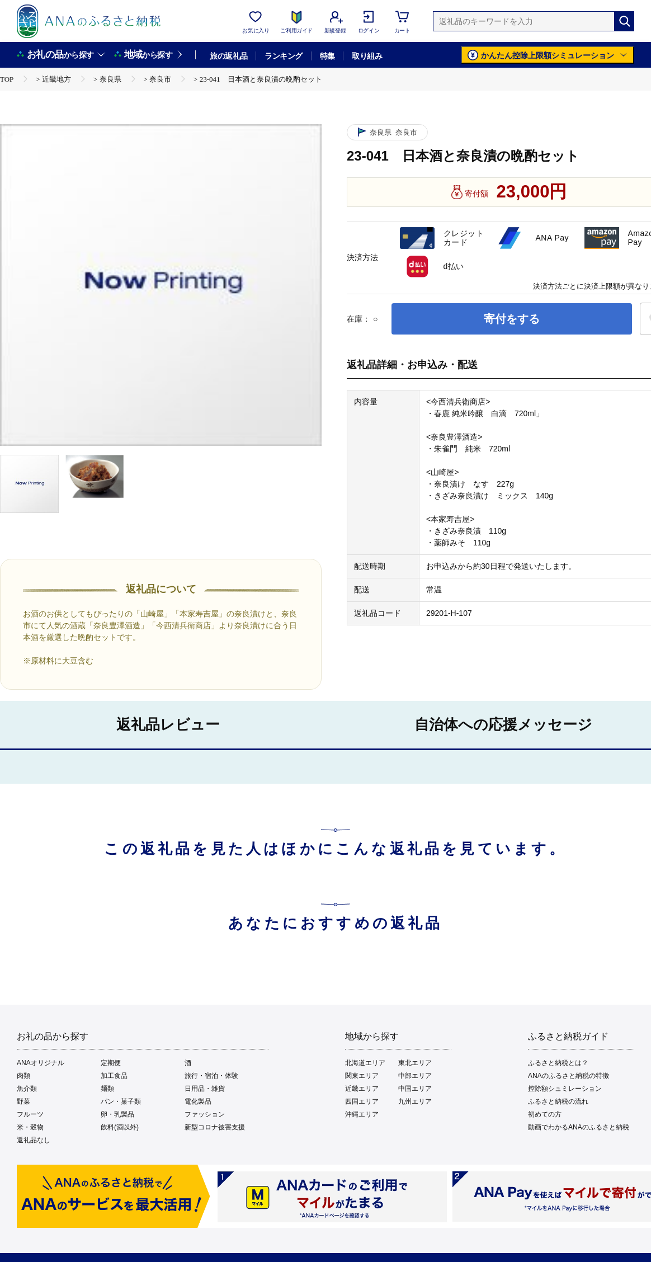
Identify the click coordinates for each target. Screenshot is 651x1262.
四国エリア (362, 1101)
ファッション (205, 1114)
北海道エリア (365, 1063)
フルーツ (30, 1114)
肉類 (23, 1076)
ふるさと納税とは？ (558, 1063)
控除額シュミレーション (565, 1089)
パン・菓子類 (121, 1101)
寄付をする (512, 319)
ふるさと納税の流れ (558, 1101)
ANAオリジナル (40, 1063)
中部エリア (415, 1076)
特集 (327, 55)
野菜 (23, 1101)
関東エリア (362, 1076)
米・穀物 (30, 1127)
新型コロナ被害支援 (215, 1127)
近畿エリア (362, 1089)
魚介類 (27, 1089)
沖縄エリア (362, 1114)
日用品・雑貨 (205, 1089)
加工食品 (114, 1076)
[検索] (624, 21)
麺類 (107, 1089)
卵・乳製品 (117, 1114)
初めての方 (545, 1114)
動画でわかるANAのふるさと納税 (578, 1127)
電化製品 (198, 1101)
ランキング (283, 55)
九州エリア (415, 1101)
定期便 (111, 1063)
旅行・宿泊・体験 (211, 1076)
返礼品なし (33, 1140)
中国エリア (415, 1089)
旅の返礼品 (228, 55)
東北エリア (415, 1063)
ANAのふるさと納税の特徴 (568, 1076)
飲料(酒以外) (120, 1127)
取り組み (367, 55)
